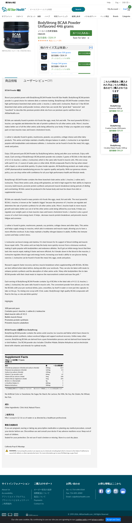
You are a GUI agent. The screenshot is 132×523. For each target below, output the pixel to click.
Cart (126, 9)
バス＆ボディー (90, 16)
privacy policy (97, 519)
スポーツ (19, 16)
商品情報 (11, 80)
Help (108, 2)
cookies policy (82, 519)
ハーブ (47, 16)
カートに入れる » (81, 33)
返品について (40, 496)
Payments (38, 500)
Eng (116, 2)
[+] (91, 47)
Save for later (79, 37)
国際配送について (42, 493)
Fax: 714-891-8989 (74, 493)
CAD (125, 2)
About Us (6, 489)
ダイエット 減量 (34, 16)
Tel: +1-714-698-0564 (75, 489)
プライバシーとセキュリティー (15, 500)
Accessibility (7, 493)
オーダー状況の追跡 (42, 489)
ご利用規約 (7, 503)
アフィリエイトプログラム (13, 496)
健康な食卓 (76, 16)
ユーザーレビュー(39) (37, 80)
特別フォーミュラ (61, 16)
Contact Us (39, 503)
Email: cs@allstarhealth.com (78, 496)
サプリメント (7, 16)
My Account (113, 9)
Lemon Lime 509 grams (61, 52)
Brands (115, 16)
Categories (126, 16)
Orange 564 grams (59, 63)
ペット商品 (104, 16)
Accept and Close (113, 520)
